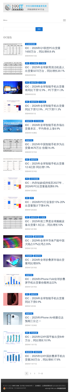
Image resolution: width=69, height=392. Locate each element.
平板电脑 (34, 333)
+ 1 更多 (42, 63)
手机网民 (29, 256)
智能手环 (34, 217)
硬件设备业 (39, 236)
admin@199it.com (51, 388)
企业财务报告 (30, 44)
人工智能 (34, 63)
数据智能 (29, 352)
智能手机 (33, 82)
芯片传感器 (39, 121)
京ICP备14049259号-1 (27, 386)
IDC (27, 63)
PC (27, 82)
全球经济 (29, 236)
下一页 (40, 373)
